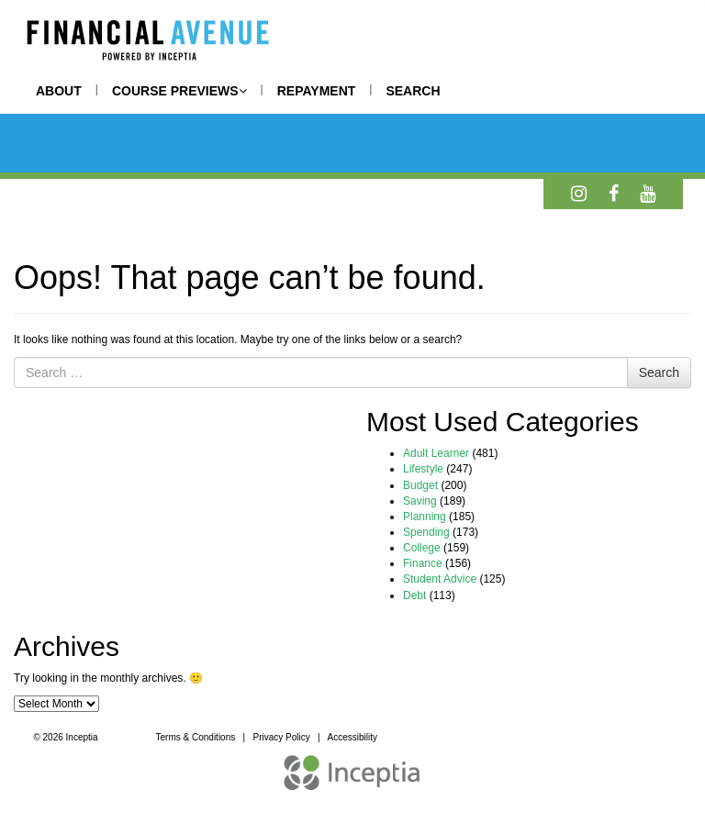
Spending (426, 532)
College (422, 547)
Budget (420, 485)
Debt (414, 595)
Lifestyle (423, 468)
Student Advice (439, 579)
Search (659, 372)
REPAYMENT (316, 90)
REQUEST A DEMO (484, 739)
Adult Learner (436, 453)
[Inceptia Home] (352, 781)
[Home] (147, 43)
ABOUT (59, 90)
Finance (422, 563)
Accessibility (351, 737)
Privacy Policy (281, 737)
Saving (420, 501)
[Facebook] (614, 194)
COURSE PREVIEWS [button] (179, 90)
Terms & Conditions (196, 737)
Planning (424, 516)
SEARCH (413, 90)
